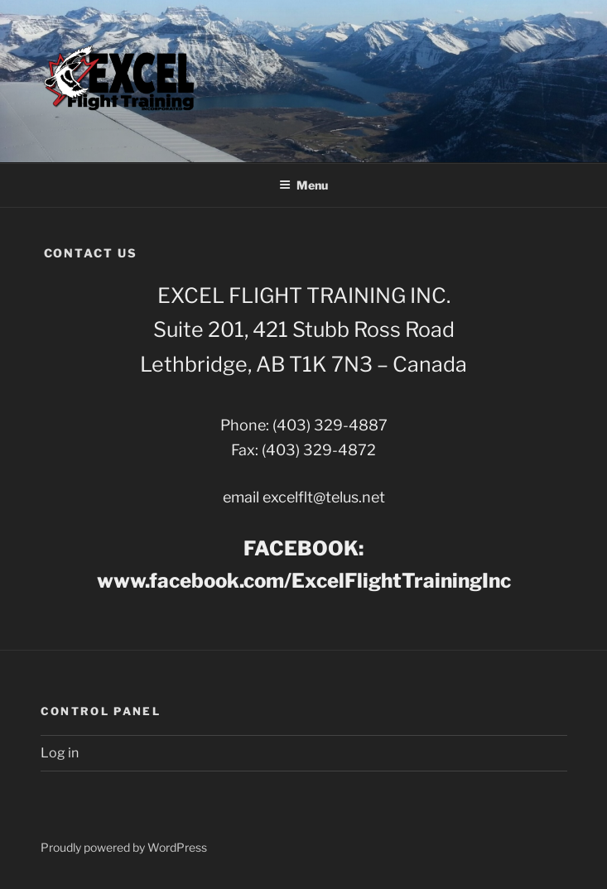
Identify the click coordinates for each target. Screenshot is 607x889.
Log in (60, 753)
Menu (303, 185)
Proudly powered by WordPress (124, 847)
